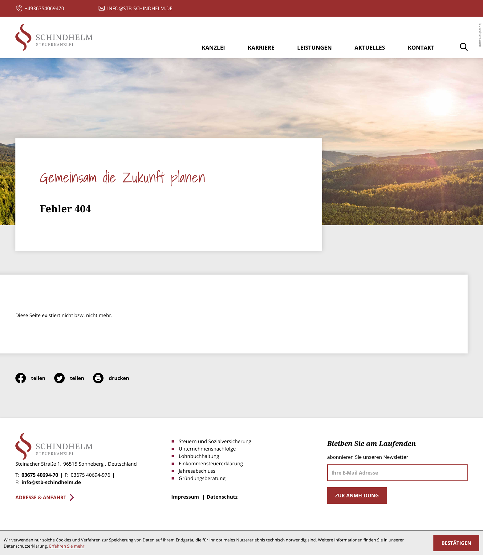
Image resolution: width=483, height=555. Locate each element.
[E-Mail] (397, 472)
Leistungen (314, 47)
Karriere (261, 47)
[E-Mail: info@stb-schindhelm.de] (135, 8)
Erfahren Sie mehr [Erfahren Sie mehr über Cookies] (66, 546)
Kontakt (421, 47)
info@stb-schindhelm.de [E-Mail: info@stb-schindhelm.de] (51, 482)
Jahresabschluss (197, 470)
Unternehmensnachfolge (207, 448)
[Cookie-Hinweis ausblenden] (456, 543)
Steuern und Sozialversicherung (215, 441)
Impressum (185, 496)
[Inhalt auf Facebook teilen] (34, 378)
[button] (40, 8)
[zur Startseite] (53, 37)
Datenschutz (222, 496)
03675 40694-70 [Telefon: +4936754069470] (40, 474)
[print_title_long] (115, 378)
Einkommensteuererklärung (211, 463)
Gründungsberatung (202, 478)
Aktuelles (370, 47)
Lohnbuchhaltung (199, 456)
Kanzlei (213, 47)
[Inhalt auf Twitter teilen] (73, 378)
